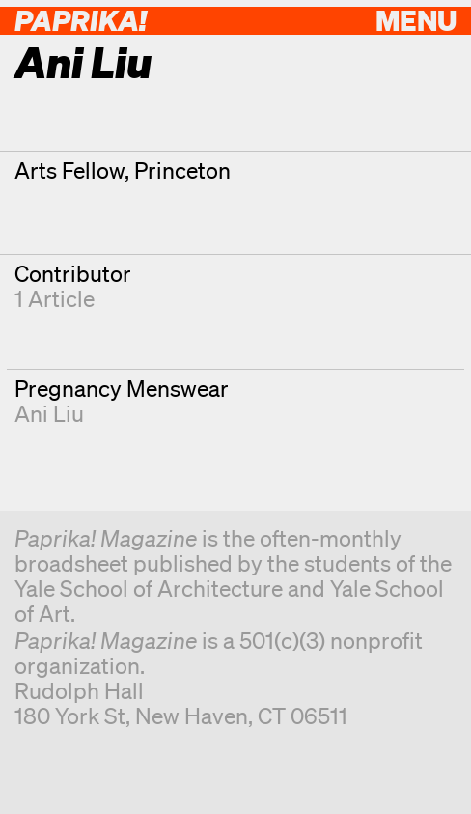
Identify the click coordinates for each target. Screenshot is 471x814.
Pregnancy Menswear (121, 389)
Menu (416, 20)
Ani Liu (49, 414)
